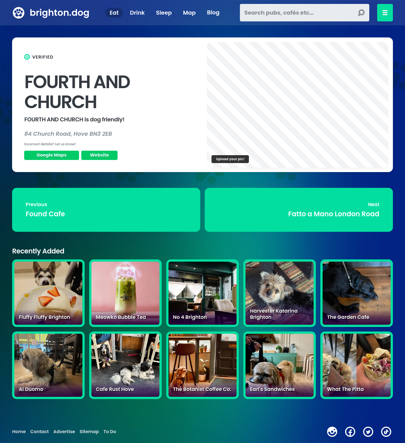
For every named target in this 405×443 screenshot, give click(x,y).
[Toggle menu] (385, 12)
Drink (137, 13)
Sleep (164, 13)
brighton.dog (59, 12)
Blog (213, 13)
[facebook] (350, 431)
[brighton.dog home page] (18, 12)
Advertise (64, 432)
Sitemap (89, 432)
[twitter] (368, 431)
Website (99, 155)
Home (19, 432)
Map (189, 13)
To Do (110, 432)
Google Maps (52, 155)
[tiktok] (386, 431)
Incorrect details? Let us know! (50, 144)
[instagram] (332, 431)
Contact (39, 432)
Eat (114, 13)
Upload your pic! (230, 159)
